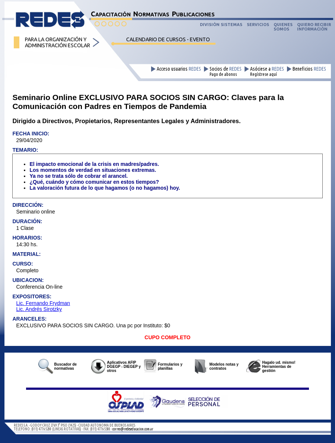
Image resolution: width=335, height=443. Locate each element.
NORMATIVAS (151, 13)
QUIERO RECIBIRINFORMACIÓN (314, 26)
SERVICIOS (258, 24)
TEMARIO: (25, 150)
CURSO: (22, 264)
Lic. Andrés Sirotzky (39, 309)
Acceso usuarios (179, 69)
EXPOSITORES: (31, 296)
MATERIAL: (26, 254)
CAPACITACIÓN (111, 13)
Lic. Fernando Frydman (43, 303)
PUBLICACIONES (193, 13)
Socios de (226, 71)
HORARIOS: (27, 238)
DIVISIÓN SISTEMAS (221, 24)
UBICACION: (28, 280)
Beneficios (309, 69)
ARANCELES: (29, 319)
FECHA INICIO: (30, 134)
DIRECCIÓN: (27, 205)
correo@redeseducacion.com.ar (132, 429)
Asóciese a (267, 71)
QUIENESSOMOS (283, 26)
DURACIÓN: (27, 221)
